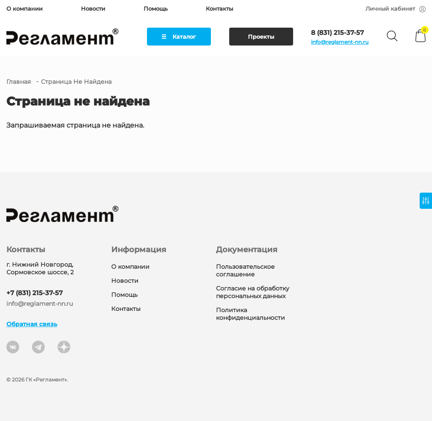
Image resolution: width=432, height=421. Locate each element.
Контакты (219, 8)
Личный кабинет (396, 8)
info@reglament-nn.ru (340, 42)
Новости (93, 8)
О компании (24, 8)
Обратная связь (31, 324)
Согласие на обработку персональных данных (252, 292)
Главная (18, 81)
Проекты (261, 36)
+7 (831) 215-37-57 (34, 293)
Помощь (155, 8)
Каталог (179, 36)
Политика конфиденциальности (250, 313)
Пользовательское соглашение (245, 270)
